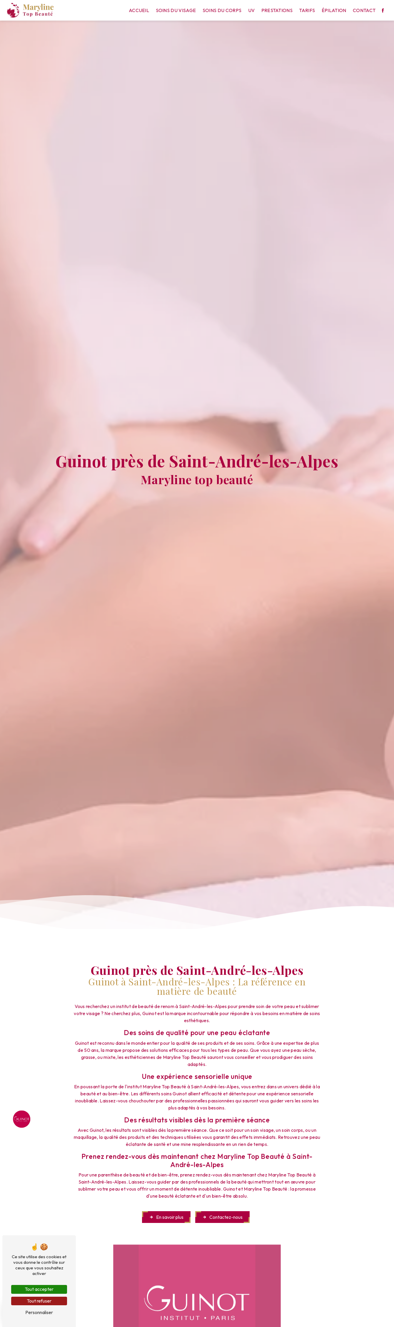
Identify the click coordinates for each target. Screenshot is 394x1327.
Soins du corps (222, 10)
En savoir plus (166, 1217)
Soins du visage (176, 10)
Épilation (334, 10)
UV (251, 10)
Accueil (139, 10)
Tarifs (307, 10)
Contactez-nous (222, 1217)
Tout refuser (39, 1301)
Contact (364, 10)
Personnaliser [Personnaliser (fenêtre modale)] (39, 1312)
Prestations (277, 10)
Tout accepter (39, 1289)
